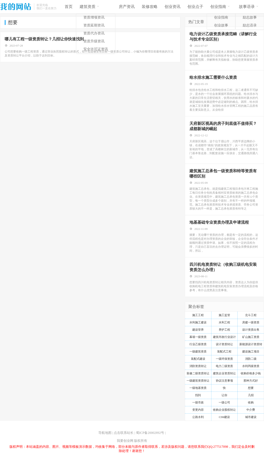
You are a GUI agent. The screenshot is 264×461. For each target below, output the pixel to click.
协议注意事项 (224, 380)
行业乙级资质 (198, 344)
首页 (69, 6)
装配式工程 (224, 351)
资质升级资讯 (93, 41)
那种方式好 (251, 380)
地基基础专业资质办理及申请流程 (219, 222)
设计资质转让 (224, 344)
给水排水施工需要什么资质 (213, 77)
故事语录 (248, 6)
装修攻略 (150, 6)
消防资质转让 (198, 366)
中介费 (250, 409)
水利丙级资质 (250, 366)
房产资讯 (127, 6)
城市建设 (251, 417)
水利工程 (224, 322)
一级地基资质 (198, 388)
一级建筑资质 (198, 351)
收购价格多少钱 (251, 373)
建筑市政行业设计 (224, 337)
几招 (251, 395)
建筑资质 (89, 6)
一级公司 (224, 402)
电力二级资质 (224, 366)
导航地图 (105, 433)
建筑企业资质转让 (224, 373)
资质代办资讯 (93, 33)
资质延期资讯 (93, 25)
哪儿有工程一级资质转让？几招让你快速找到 (44, 39)
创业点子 (195, 6)
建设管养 (198, 329)
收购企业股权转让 (224, 409)
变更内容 (198, 409)
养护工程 (224, 329)
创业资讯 (172, 6)
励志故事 (250, 17)
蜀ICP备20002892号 (150, 433)
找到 (198, 395)
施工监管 (224, 315)
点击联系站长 (124, 433)
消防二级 (251, 358)
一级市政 (198, 402)
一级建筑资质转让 (198, 380)
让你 (224, 395)
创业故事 (221, 25)
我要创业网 (125, 440)
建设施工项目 (250, 351)
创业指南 (220, 6)
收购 (251, 402)
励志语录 (250, 25)
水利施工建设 (198, 322)
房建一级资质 (250, 322)
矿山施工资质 (250, 337)
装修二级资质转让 (198, 373)
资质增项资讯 (93, 17)
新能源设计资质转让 (250, 345)
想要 (251, 388)
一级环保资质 (224, 358)
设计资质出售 (250, 329)
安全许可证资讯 (95, 49)
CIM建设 (224, 417)
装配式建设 (198, 358)
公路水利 (198, 417)
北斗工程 (251, 315)
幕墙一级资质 (198, 337)
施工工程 (198, 315)
